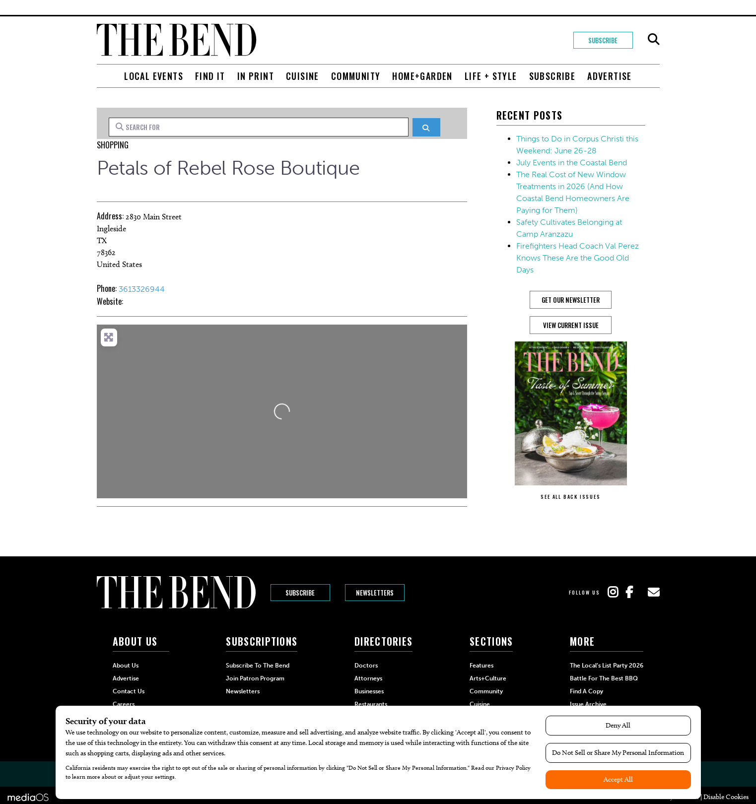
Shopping (113, 145)
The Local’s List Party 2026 (606, 665)
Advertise (609, 75)
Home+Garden (422, 75)
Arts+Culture (488, 678)
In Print (255, 75)
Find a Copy (586, 691)
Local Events (153, 75)
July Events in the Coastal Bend (571, 162)
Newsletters (375, 593)
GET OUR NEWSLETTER (571, 300)
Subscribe (603, 40)
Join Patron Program (255, 678)
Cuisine (302, 75)
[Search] (426, 127)
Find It (210, 75)
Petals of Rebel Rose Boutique (228, 168)
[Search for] (259, 127)
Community (356, 75)
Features (481, 665)
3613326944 (142, 289)
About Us (125, 665)
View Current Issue (571, 325)
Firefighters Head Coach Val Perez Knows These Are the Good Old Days (577, 257)
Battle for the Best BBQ (604, 678)
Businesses (369, 691)
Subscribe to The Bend (257, 665)
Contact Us (128, 691)
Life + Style (491, 75)
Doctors (366, 665)
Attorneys (368, 678)
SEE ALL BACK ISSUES (570, 496)
